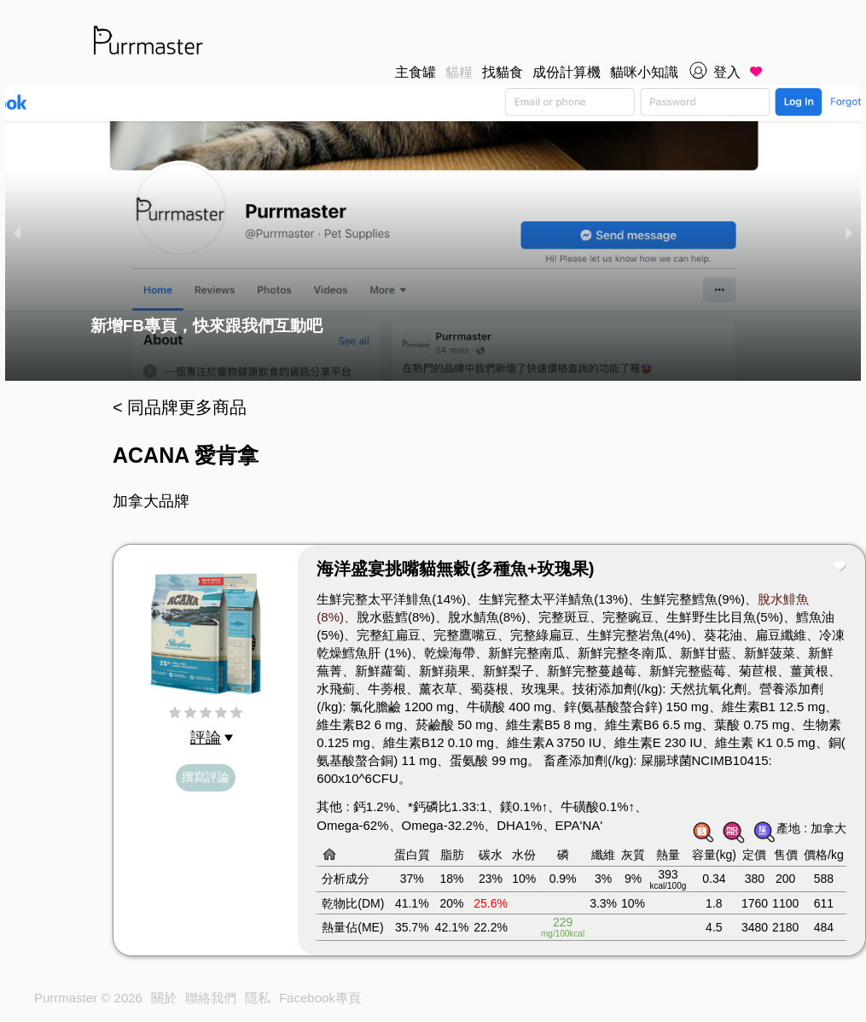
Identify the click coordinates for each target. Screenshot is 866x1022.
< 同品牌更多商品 (180, 407)
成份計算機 (566, 72)
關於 (164, 997)
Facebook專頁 (320, 997)
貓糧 (459, 72)
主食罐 (415, 72)
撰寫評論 (206, 777)
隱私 (257, 997)
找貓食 (502, 72)
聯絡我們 (210, 997)
